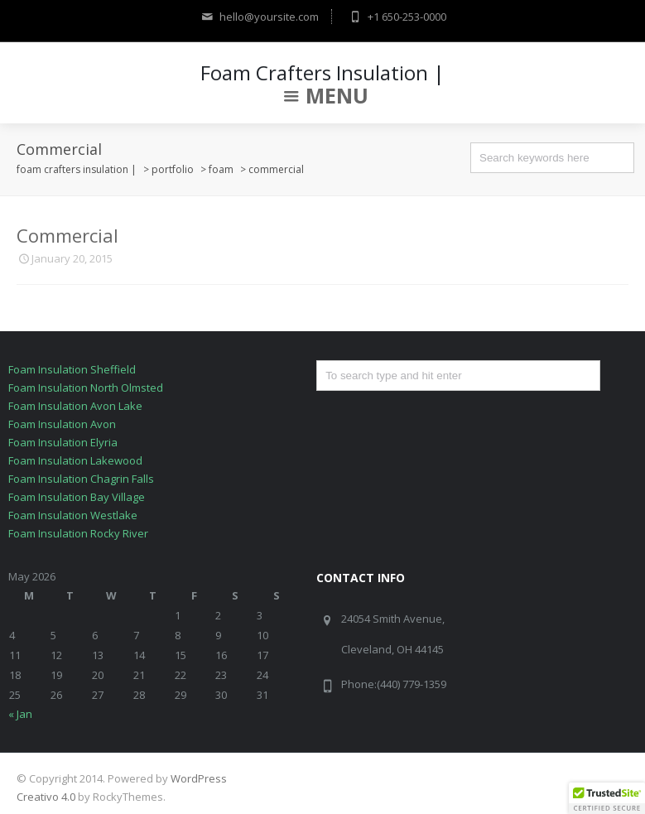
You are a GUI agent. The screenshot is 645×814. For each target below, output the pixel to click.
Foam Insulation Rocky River (78, 533)
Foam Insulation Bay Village (76, 496)
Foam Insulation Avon (62, 424)
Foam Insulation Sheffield (72, 369)
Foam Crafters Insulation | (322, 72)
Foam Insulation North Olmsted (85, 387)
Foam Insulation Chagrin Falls (81, 478)
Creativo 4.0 (46, 796)
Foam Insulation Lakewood (75, 460)
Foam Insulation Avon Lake (75, 405)
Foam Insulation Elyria (63, 442)
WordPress (199, 778)
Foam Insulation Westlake (72, 515)
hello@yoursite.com (259, 16)
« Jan (20, 713)
